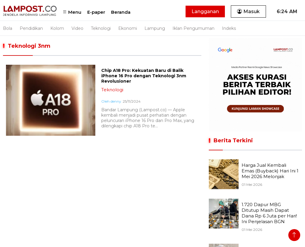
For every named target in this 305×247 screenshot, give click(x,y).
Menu (72, 12)
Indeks (229, 28)
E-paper (96, 12)
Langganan (205, 11)
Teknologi (101, 28)
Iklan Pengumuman (193, 28)
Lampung (154, 28)
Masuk (248, 11)
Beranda (120, 12)
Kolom (57, 28)
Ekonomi (127, 28)
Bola (7, 28)
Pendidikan (31, 28)
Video (77, 28)
